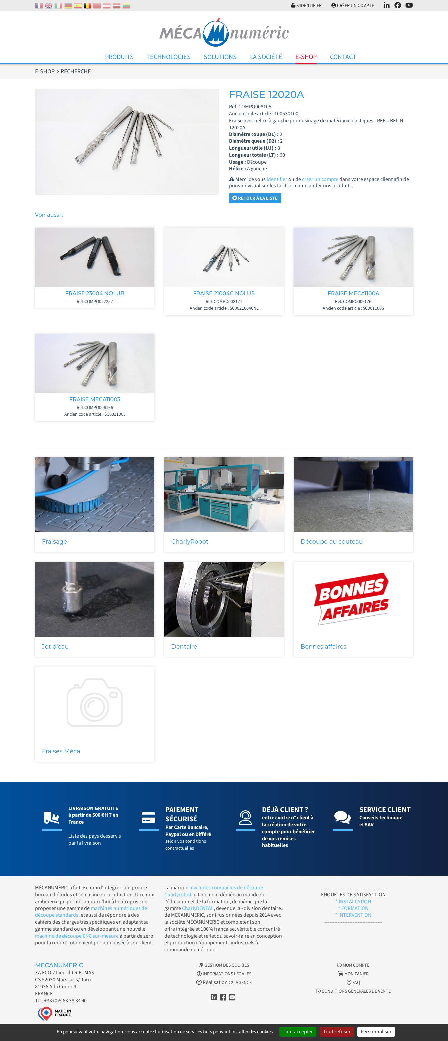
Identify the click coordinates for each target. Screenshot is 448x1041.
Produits (119, 57)
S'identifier (306, 5)
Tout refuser (337, 1031)
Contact (343, 57)
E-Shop (306, 57)
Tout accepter (298, 1031)
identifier (277, 179)
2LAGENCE (241, 982)
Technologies (168, 57)
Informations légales (224, 974)
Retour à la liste (255, 198)
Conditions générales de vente (353, 991)
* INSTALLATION (353, 901)
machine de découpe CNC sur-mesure (77, 936)
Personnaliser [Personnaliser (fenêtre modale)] (376, 1031)
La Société (266, 57)
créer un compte (320, 179)
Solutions (220, 57)
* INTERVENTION (353, 915)
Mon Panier (353, 974)
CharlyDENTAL (198, 908)
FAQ (353, 982)
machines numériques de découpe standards (91, 912)
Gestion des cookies (224, 965)
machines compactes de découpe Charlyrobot (213, 891)
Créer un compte (352, 5)
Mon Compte (353, 965)
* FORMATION (353, 908)
